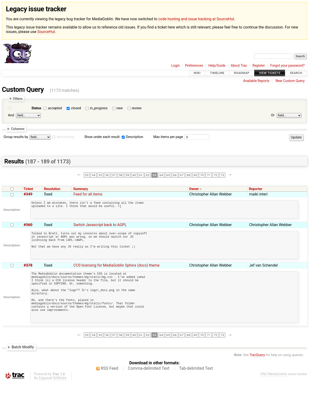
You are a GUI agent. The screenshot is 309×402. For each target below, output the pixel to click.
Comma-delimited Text (148, 388)
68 (188, 175)
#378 (28, 274)
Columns (17, 129)
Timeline (217, 73)
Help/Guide (217, 66)
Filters (17, 99)
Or (273, 116)
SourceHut (46, 31)
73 (222, 175)
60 (134, 175)
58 (120, 175)
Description (132, 137)
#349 (28, 194)
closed (76, 108)
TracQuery (257, 375)
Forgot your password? (287, 66)
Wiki (197, 73)
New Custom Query (290, 81)
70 (202, 175)
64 (161, 175)
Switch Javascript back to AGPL (100, 228)
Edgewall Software (53, 398)
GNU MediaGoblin (273, 394)
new (119, 108)
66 (175, 175)
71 (208, 175)
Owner (194, 189)
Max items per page (168, 137)
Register (259, 66)
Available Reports (256, 81)
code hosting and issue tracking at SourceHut (196, 19)
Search (296, 73)
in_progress (98, 108)
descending (65, 137)
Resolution (52, 189)
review (136, 108)
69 (195, 175)
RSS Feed (109, 388)
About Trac (239, 66)
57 (114, 175)
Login (175, 66)
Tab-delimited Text (196, 388)
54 (93, 175)
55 (100, 175)
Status (36, 108)
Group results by (16, 137)
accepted (55, 108)
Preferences (194, 66)
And (11, 116)
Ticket (28, 189)
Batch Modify (23, 367)
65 (168, 175)
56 (107, 175)
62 (147, 175)
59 (127, 175)
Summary (80, 189)
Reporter (255, 189)
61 (141, 175)
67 (181, 175)
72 (215, 175)
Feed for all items (87, 194)
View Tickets (269, 73)
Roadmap (241, 73)
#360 (28, 228)
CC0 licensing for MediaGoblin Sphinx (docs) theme (116, 274)
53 (86, 175)
